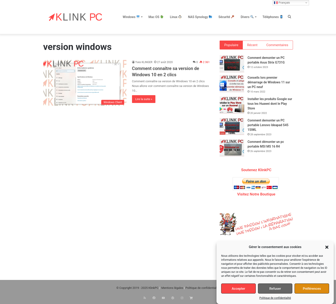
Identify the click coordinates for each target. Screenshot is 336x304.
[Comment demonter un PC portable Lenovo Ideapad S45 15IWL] (232, 127)
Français (282, 2)
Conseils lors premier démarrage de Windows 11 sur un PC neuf (268, 82)
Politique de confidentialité (275, 298)
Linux (175, 17)
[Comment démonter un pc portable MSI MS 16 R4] (232, 148)
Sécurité (226, 17)
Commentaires (277, 45)
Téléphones (272, 17)
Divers (247, 17)
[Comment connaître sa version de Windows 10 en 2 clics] (84, 83)
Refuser (275, 289)
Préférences (312, 289)
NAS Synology (200, 17)
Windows (131, 17)
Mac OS (155, 17)
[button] (327, 247)
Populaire (231, 45)
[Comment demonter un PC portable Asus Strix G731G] (232, 64)
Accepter (238, 289)
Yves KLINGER (144, 62)
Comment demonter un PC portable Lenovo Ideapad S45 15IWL (267, 125)
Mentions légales (172, 288)
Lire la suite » (143, 99)
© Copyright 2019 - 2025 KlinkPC (137, 288)
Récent (252, 45)
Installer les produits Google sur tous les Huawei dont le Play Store (269, 104)
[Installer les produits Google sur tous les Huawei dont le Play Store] (232, 105)
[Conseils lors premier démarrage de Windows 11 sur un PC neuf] (232, 84)
